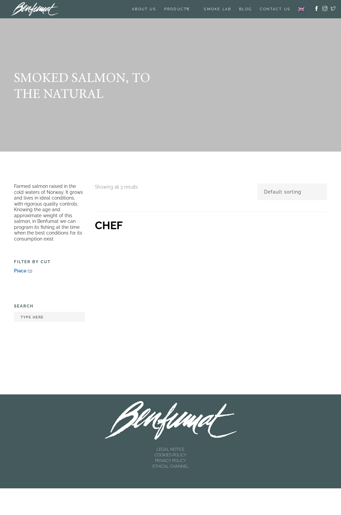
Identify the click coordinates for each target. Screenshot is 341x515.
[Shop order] (292, 192)
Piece (20, 270)
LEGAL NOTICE (170, 449)
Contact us (275, 9)
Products (177, 9)
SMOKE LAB (217, 9)
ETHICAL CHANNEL (171, 466)
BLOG (245, 9)
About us (144, 9)
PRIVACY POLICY (170, 460)
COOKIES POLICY (170, 455)
